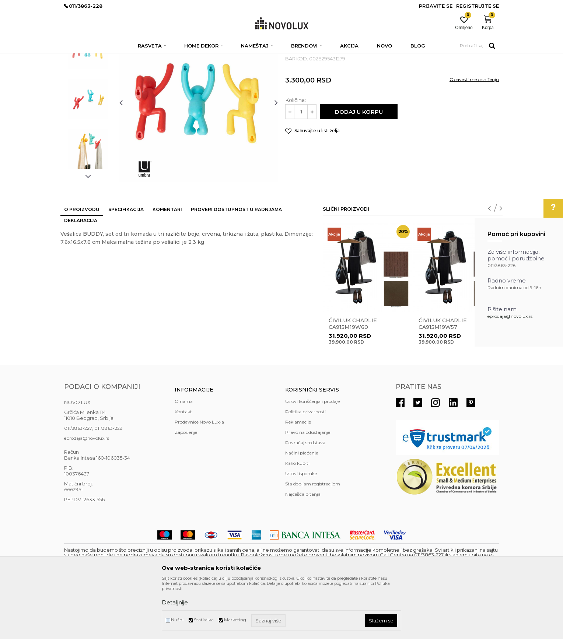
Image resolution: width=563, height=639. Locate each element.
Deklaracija (80, 274)
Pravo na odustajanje (307, 485)
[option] (88, 102)
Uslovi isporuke (301, 527)
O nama (184, 454)
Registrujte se (477, 6)
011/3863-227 (78, 481)
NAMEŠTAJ (131, 58)
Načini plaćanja (301, 506)
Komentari (167, 263)
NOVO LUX (76, 58)
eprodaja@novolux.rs (509, 316)
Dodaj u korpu (359, 165)
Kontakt (183, 465)
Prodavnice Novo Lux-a (199, 475)
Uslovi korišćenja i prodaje (312, 454)
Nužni (177, 619)
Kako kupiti (297, 516)
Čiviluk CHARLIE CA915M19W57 (443, 377)
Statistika (204, 619)
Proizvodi (104, 58)
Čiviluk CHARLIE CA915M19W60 (353, 377)
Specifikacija (126, 263)
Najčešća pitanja (303, 547)
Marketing (235, 619)
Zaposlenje (186, 485)
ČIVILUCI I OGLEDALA (172, 58)
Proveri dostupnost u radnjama (236, 263)
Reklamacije (298, 475)
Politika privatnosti (305, 465)
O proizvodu (81, 263)
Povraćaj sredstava (305, 496)
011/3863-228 (108, 481)
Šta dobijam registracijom (312, 537)
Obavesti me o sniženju (474, 133)
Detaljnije (175, 602)
